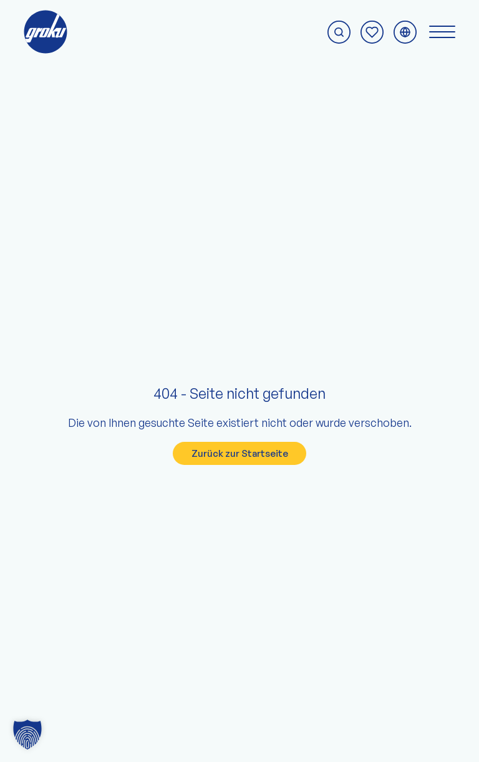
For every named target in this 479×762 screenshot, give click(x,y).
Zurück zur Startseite (239, 453)
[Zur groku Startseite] (45, 32)
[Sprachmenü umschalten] (405, 32)
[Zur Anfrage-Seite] (372, 32)
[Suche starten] (339, 32)
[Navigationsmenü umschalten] (442, 32)
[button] (27, 734)
